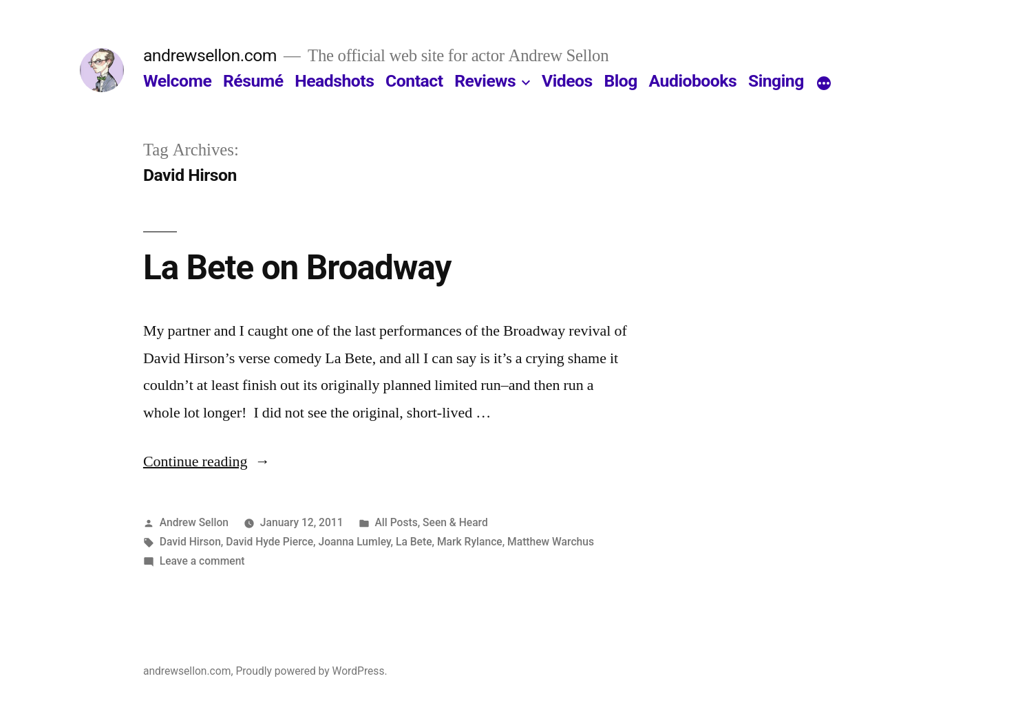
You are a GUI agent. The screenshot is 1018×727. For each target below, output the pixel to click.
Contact (414, 81)
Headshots (334, 81)
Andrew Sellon (194, 522)
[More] (824, 84)
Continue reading (207, 461)
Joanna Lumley (354, 541)
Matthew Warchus (550, 541)
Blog (620, 81)
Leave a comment (202, 560)
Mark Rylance (469, 541)
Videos (567, 81)
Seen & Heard (455, 522)
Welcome (177, 81)
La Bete (414, 541)
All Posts (395, 522)
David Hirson (190, 541)
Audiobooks (693, 81)
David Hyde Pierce (269, 541)
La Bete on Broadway (297, 267)
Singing (776, 81)
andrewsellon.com (210, 55)
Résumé (253, 81)
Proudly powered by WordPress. (311, 670)
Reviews (485, 81)
